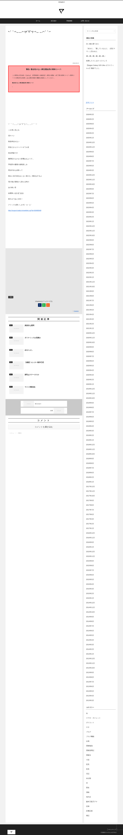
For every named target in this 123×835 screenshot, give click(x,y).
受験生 (11, 297)
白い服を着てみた (92, 44)
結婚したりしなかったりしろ (96, 61)
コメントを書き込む (44, 427)
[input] (101, 31)
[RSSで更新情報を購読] (48, 305)
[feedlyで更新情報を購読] (44, 305)
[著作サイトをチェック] (40, 305)
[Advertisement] (44, 47)
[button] (114, 31)
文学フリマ (90, 102)
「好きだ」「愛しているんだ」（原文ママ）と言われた (100, 50)
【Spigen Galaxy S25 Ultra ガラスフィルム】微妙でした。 (100, 66)
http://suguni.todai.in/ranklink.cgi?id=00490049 (24, 210)
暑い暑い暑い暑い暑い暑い (95, 56)
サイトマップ (112, 829)
